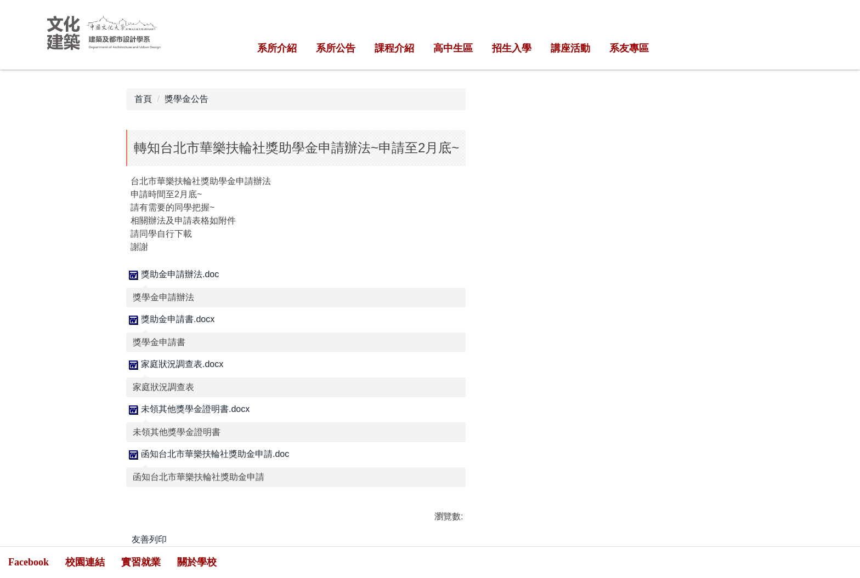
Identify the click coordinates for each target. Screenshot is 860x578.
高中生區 (453, 48)
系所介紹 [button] (277, 48)
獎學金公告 (186, 99)
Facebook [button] (28, 562)
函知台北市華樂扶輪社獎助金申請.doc (207, 454)
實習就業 (141, 562)
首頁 (143, 99)
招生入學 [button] (511, 48)
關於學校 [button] (197, 562)
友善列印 (149, 539)
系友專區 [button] (629, 48)
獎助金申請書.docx (170, 319)
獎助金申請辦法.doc (172, 274)
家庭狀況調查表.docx (174, 364)
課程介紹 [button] (394, 48)
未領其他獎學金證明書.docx (188, 409)
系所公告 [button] (335, 48)
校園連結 (85, 562)
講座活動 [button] (570, 48)
